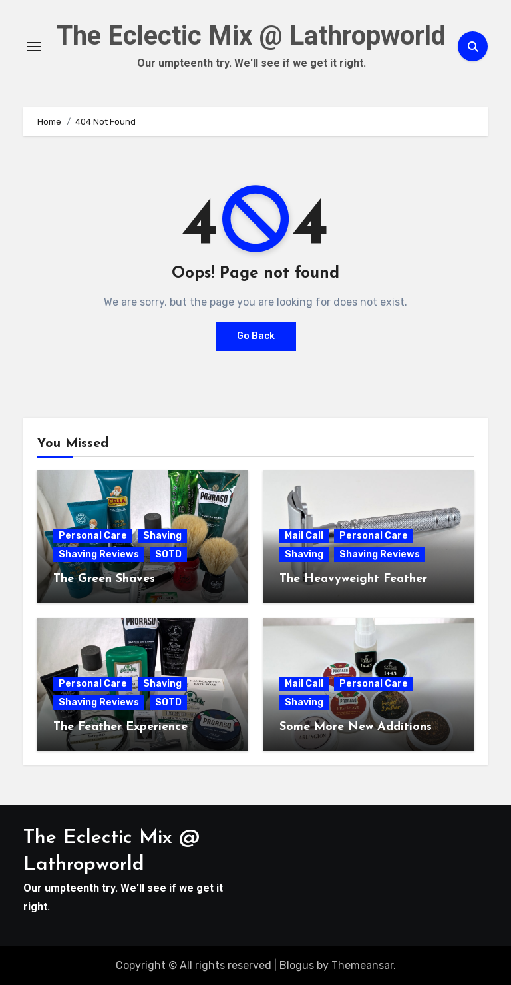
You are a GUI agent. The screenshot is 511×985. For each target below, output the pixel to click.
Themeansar (362, 965)
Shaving (162, 535)
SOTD (168, 554)
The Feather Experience (120, 727)
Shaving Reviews (99, 554)
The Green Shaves (104, 579)
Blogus (296, 965)
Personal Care (93, 535)
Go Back (256, 336)
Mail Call (304, 535)
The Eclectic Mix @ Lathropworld (251, 35)
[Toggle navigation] (34, 47)
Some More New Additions (355, 727)
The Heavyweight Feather (353, 579)
